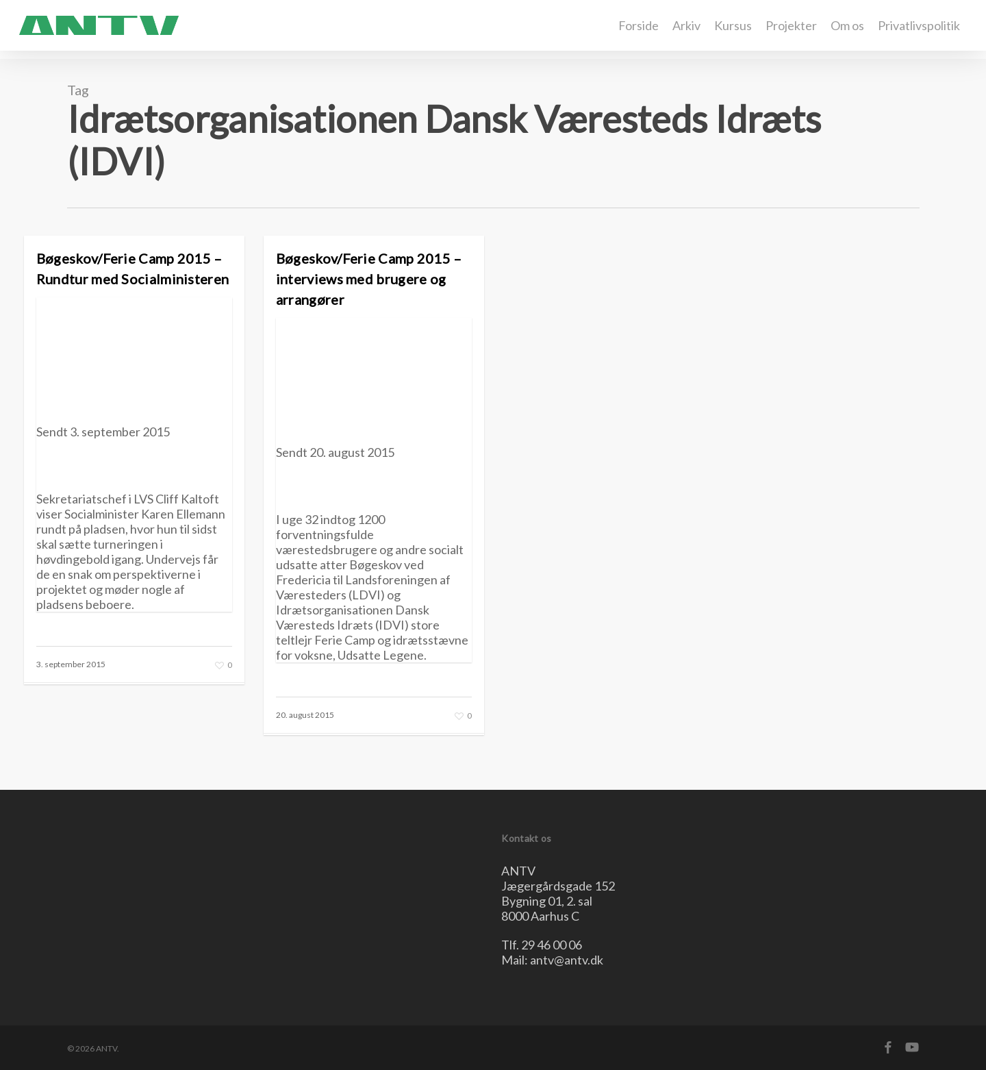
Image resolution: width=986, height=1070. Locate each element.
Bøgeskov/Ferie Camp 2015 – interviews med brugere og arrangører (369, 279)
